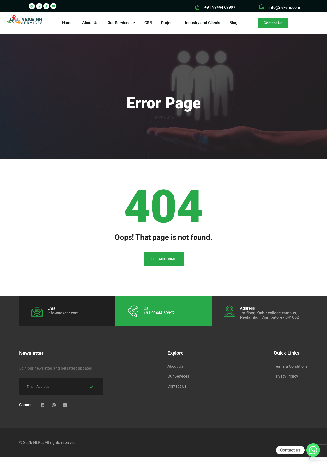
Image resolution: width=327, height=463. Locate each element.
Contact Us (176, 392)
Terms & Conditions (291, 372)
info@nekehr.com (284, 7)
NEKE (38, 448)
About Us (91, 22)
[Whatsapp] (313, 450)
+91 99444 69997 (219, 7)
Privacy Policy (286, 382)
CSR (148, 22)
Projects (168, 22)
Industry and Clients (201, 22)
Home (68, 22)
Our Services (121, 22)
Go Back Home (163, 265)
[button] (122, 22)
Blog (232, 22)
